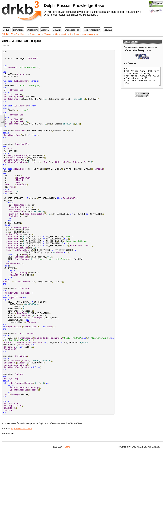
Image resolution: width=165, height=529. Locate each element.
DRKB (5, 34)
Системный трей (63, 34)
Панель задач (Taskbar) (41, 34)
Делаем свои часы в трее (86, 34)
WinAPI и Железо (19, 34)
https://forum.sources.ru (21, 506)
